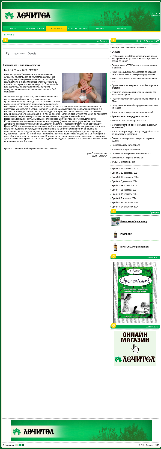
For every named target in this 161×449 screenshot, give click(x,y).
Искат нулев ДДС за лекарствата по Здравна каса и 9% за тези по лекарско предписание (134, 73)
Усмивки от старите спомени (126, 149)
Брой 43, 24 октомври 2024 (125, 207)
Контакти (154, 16)
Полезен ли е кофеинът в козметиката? (131, 153)
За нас (155, 13)
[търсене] (55, 54)
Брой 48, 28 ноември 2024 (125, 185)
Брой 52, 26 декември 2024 (125, 168)
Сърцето (116, 52)
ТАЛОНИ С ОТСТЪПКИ (123, 162)
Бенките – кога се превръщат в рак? (129, 120)
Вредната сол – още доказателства (130, 116)
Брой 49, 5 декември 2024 (124, 181)
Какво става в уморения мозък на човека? (132, 112)
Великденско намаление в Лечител (129, 47)
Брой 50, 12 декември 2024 (125, 177)
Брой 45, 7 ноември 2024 (124, 198)
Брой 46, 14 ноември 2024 (125, 194)
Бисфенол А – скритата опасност (128, 157)
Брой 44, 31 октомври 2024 (125, 202)
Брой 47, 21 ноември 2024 (125, 190)
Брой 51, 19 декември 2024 (125, 173)
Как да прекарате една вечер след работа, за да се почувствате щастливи (135, 132)
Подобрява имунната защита (126, 145)
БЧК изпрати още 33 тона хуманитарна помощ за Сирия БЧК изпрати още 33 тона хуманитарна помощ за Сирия (136, 58)
